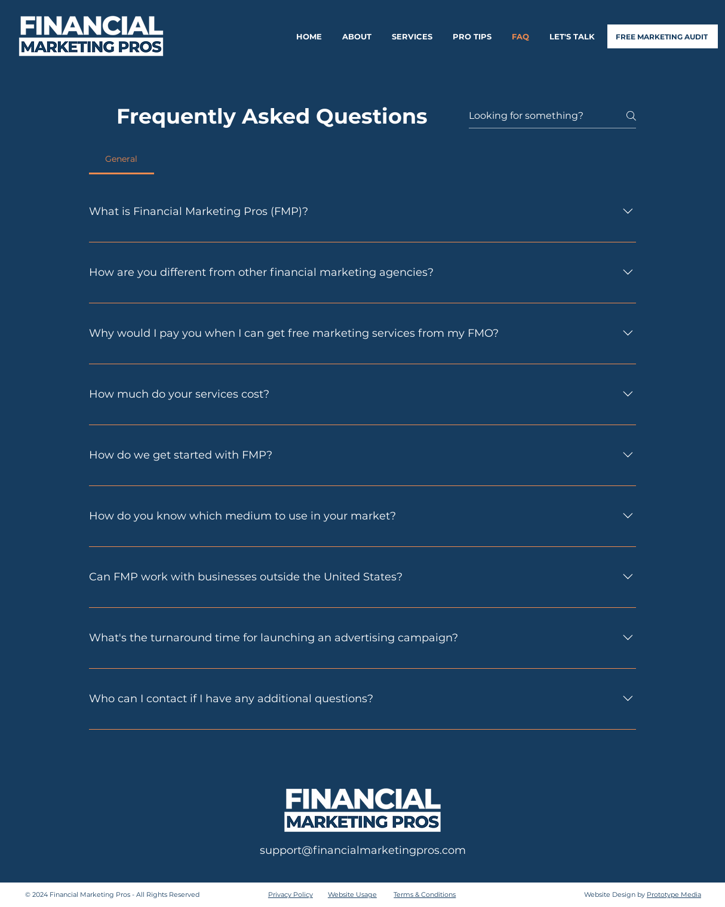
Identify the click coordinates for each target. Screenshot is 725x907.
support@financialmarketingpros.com (363, 850)
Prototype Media (674, 894)
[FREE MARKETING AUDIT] (662, 36)
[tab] (121, 158)
